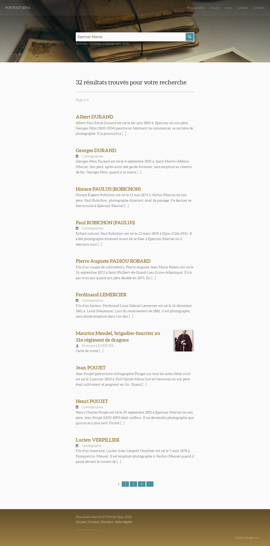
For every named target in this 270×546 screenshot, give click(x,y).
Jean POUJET (91, 367)
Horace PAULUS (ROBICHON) (108, 189)
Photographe (195, 8)
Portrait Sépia (17, 7)
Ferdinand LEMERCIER (101, 294)
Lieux (228, 8)
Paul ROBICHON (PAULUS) (105, 222)
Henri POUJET (92, 401)
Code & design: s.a (247, 537)
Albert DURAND (94, 117)
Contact (242, 8)
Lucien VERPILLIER (98, 440)
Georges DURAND (96, 150)
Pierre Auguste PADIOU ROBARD (113, 261)
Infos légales (123, 522)
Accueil (214, 8)
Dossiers (258, 8)
